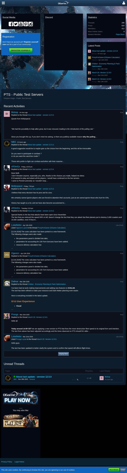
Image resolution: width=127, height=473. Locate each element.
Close (123, 470)
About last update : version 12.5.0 (105, 51)
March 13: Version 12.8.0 (101, 79)
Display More (63, 354)
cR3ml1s (15, 166)
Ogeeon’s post (21, 228)
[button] (3, 3)
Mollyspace (16, 186)
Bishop (94, 54)
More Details (114, 470)
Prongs (94, 75)
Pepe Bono (120, 34)
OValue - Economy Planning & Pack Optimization (47, 284)
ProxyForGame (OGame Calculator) (106, 57)
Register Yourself (20, 50)
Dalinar (94, 69)
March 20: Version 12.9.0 (101, 73)
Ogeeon (94, 60)
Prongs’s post (21, 339)
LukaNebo (16, 225)
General (32, 379)
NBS (13, 142)
